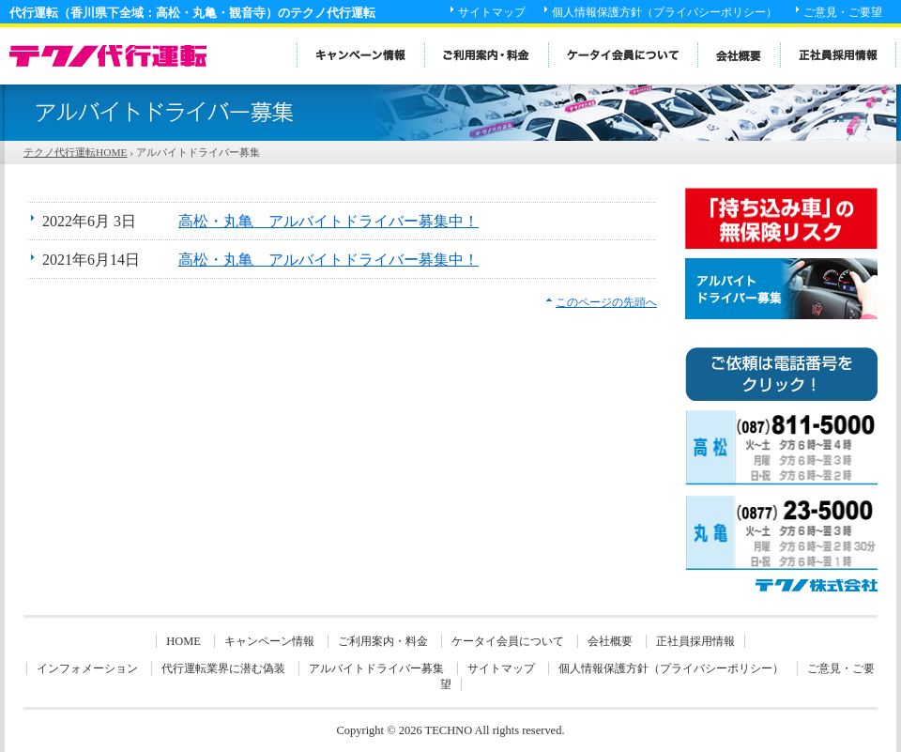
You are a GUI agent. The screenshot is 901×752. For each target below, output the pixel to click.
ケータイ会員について (507, 641)
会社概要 (610, 641)
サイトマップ (492, 12)
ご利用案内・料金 (383, 641)
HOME (183, 641)
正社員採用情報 (695, 641)
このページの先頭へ (606, 302)
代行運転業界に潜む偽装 (223, 668)
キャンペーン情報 (269, 641)
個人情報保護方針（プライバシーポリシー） (664, 12)
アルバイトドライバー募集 (376, 668)
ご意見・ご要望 (842, 12)
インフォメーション (87, 668)
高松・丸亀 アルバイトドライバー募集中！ (328, 221)
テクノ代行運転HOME (75, 152)
